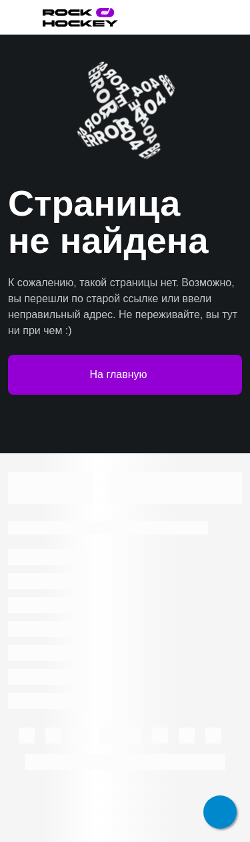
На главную (125, 375)
